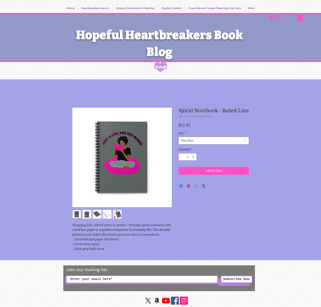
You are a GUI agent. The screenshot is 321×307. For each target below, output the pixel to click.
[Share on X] (203, 186)
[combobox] (213, 140)
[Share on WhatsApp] (196, 186)
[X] (148, 301)
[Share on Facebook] (181, 186)
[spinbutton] (187, 156)
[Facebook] (175, 301)
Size (182, 133)
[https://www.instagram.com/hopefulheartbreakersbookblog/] (184, 301)
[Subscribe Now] (237, 279)
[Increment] (193, 156)
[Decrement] (181, 156)
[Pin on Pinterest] (188, 186)
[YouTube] (166, 301)
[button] (299, 17)
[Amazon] (157, 301)
